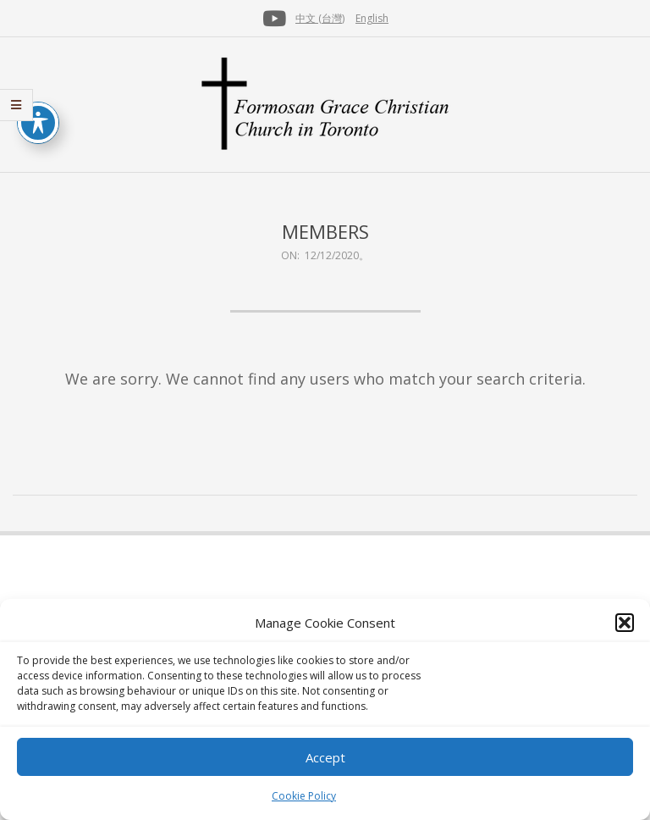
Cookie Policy (304, 796)
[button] (624, 622)
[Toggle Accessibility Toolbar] (38, 122)
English (371, 18)
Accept (325, 757)
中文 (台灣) (319, 18)
